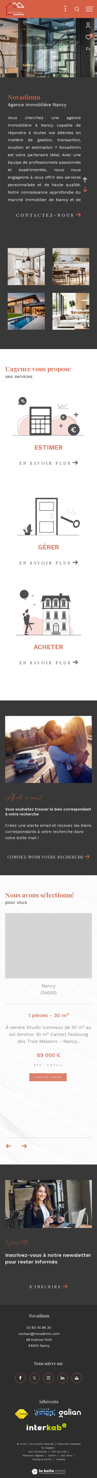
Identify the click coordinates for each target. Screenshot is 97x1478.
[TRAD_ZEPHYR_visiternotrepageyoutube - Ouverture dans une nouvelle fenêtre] (77, 1378)
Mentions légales (34, 1455)
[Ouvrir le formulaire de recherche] (77, 9)
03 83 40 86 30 (39, 1328)
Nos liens (67, 1455)
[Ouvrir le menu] (89, 9)
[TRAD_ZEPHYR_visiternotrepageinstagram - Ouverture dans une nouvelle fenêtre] (48, 1378)
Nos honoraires (38, 1451)
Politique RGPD (41, 1459)
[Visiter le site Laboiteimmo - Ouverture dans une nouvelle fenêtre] (48, 1468)
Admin (52, 1455)
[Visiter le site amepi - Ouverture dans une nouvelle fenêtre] (44, 1412)
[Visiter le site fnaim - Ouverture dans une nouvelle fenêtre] (21, 1414)
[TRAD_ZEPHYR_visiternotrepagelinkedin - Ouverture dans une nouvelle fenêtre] (62, 1378)
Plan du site (59, 1451)
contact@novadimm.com (39, 1334)
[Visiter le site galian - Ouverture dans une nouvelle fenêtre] (70, 1413)
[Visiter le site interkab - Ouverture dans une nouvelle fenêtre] (47, 1426)
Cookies (60, 1459)
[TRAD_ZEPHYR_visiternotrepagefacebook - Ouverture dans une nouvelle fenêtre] (20, 1378)
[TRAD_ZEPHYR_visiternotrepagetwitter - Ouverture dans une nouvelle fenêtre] (34, 1378)
